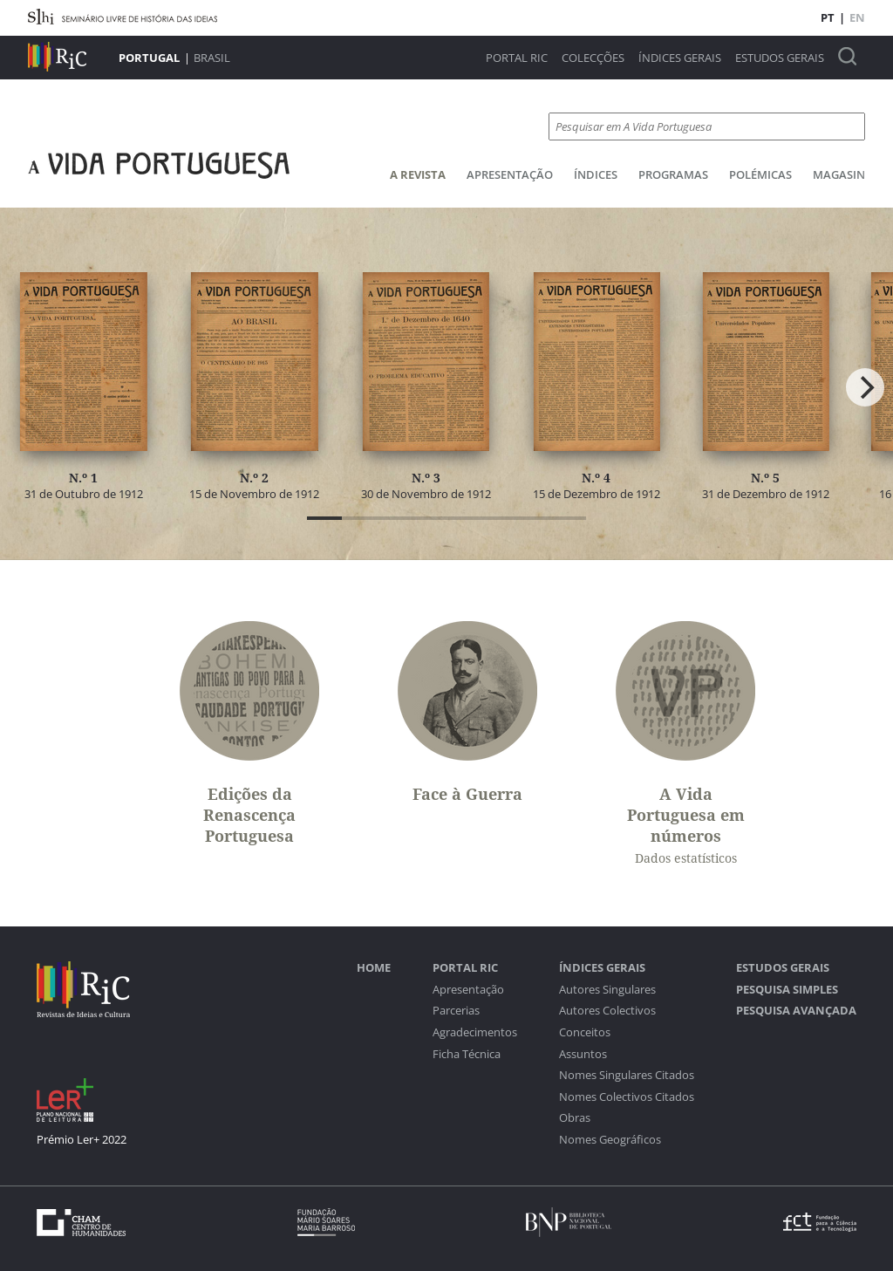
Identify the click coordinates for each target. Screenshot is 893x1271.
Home (374, 967)
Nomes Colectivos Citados (626, 1097)
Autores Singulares (607, 989)
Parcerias (456, 1010)
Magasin (839, 174)
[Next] (865, 387)
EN (857, 17)
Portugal (149, 57)
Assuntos (583, 1054)
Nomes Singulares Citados (626, 1075)
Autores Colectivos (607, 1010)
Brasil (212, 57)
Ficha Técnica (467, 1054)
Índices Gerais (679, 58)
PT (828, 17)
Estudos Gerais (779, 58)
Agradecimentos (475, 1032)
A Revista (418, 174)
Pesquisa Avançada (796, 1010)
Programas (673, 174)
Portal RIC (517, 58)
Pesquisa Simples (787, 989)
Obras (574, 1117)
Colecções (593, 58)
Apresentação (510, 174)
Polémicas (760, 174)
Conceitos (584, 1032)
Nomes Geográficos (610, 1139)
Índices (595, 174)
